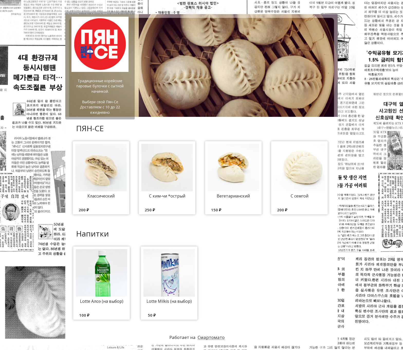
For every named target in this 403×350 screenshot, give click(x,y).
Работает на (197, 337)
